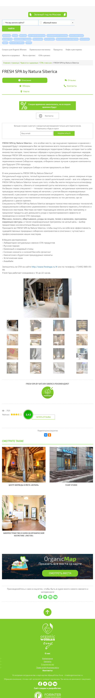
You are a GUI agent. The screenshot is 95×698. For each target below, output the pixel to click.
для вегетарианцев (36, 29)
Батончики (84, 33)
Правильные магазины (40, 44)
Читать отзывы (43, 411)
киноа (15, 29)
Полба (28, 37)
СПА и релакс (44, 49)
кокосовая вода (76, 29)
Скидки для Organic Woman (14, 44)
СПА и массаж (46, 57)
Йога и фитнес (29, 49)
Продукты (58, 44)
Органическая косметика (67, 33)
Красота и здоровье (11, 49)
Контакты (49, 110)
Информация (47, 653)
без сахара (38, 33)
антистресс (49, 33)
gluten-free (7, 33)
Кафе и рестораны (74, 44)
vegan (5, 37)
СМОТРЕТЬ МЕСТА (60, 567)
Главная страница (11, 57)
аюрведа (6, 29)
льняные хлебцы (17, 37)
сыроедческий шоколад (57, 29)
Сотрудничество (47, 659)
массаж (23, 29)
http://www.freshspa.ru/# (44, 261)
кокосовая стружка (22, 33)
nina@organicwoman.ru (73, 670)
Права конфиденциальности (47, 662)
